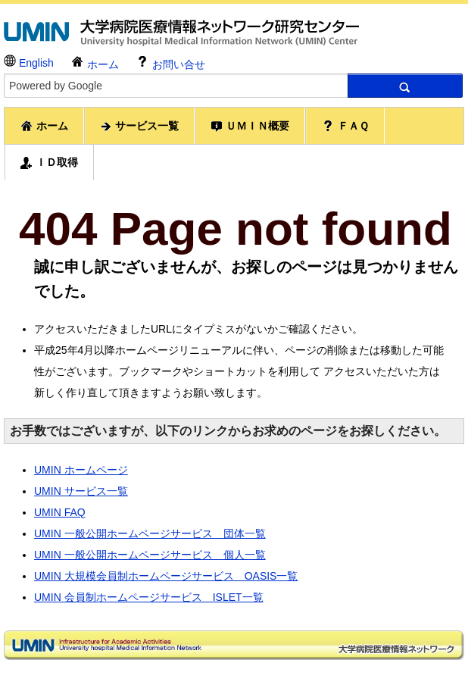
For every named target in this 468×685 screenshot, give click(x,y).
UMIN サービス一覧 (81, 491)
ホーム (94, 62)
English (29, 62)
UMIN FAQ (60, 512)
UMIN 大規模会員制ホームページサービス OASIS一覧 (166, 576)
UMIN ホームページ (81, 470)
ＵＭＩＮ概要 (250, 126)
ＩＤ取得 (49, 162)
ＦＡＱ (345, 126)
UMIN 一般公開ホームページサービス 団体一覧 (150, 533)
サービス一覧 (139, 126)
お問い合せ (170, 62)
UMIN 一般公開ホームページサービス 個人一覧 (150, 555)
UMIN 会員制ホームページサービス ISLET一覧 (149, 597)
